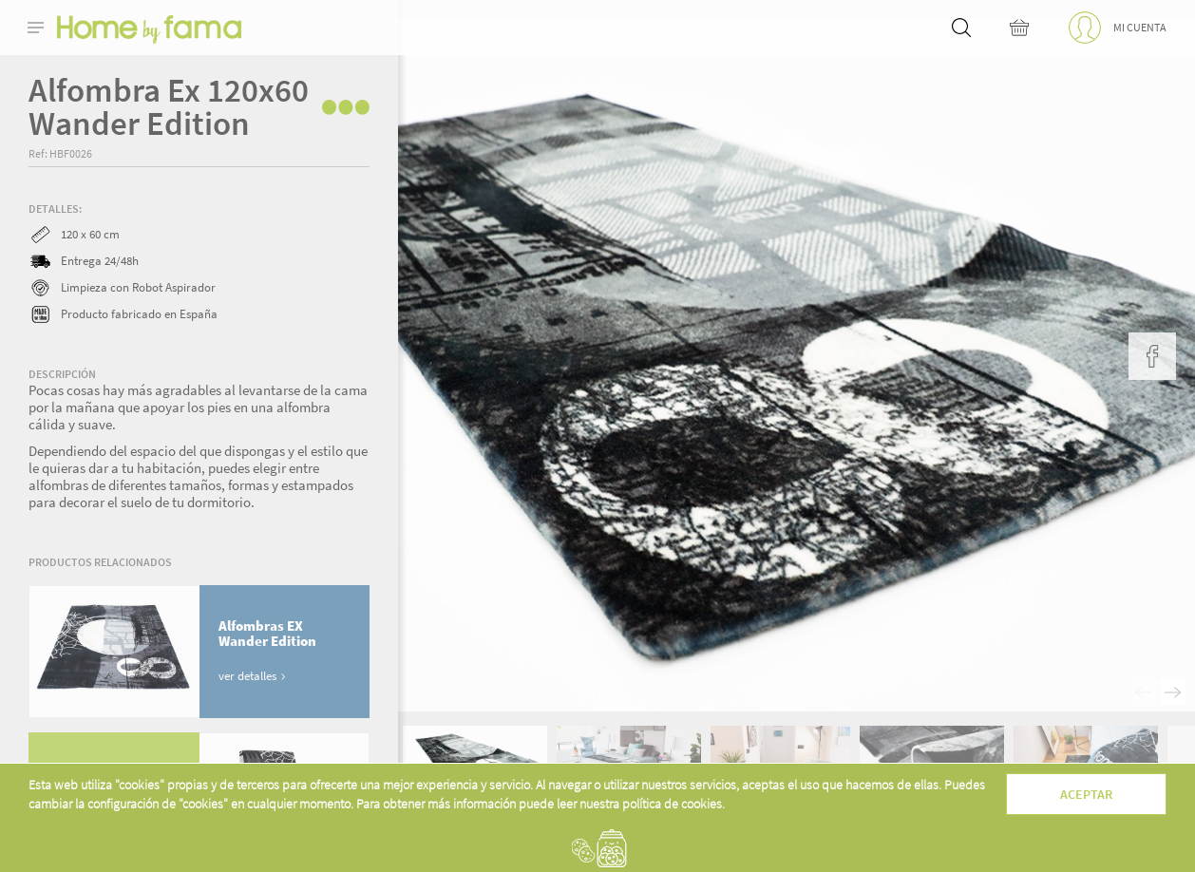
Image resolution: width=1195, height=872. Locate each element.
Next (1173, 693)
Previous (1144, 693)
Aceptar (1086, 794)
